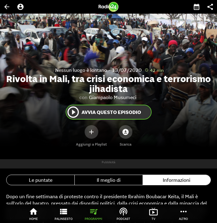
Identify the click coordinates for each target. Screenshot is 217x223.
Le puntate (40, 180)
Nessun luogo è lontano (81, 70)
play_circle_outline (73, 112)
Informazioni (176, 180)
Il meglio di (109, 180)
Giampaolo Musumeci (112, 97)
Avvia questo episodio (103, 112)
